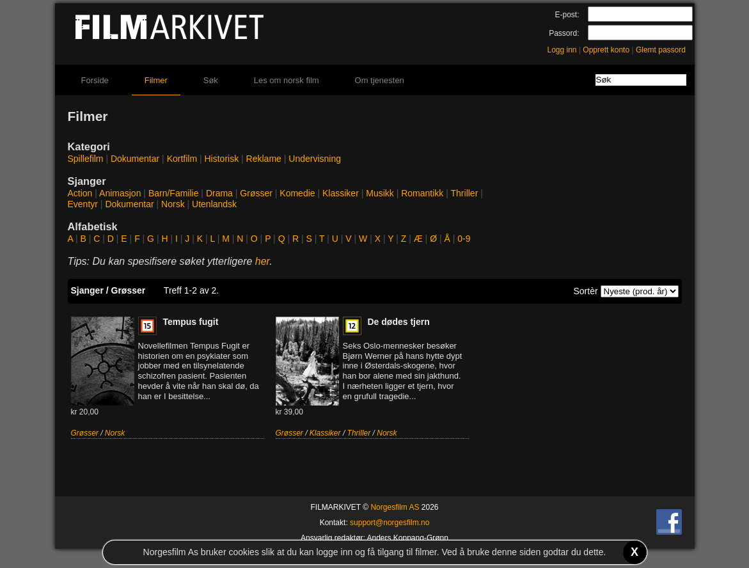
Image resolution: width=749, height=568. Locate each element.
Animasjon (120, 193)
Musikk (380, 193)
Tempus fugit (191, 322)
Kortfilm (182, 159)
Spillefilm (86, 159)
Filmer (156, 80)
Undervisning (314, 159)
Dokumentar (135, 159)
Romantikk (422, 193)
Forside (95, 80)
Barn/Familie (173, 193)
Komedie (297, 193)
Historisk (222, 159)
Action (80, 193)
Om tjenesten (379, 80)
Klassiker (340, 193)
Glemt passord (661, 49)
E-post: (567, 14)
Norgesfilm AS (394, 507)
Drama (219, 193)
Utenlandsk (214, 204)
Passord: (564, 33)
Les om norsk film (286, 80)
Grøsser (256, 193)
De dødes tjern (399, 322)
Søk (210, 80)
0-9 (463, 238)
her (262, 261)
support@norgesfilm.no (389, 522)
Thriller (464, 193)
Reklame (263, 159)
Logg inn (562, 49)
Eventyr (83, 204)
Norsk (173, 204)
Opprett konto (606, 49)
